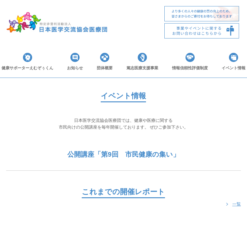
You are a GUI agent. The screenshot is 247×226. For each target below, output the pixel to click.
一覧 (236, 204)
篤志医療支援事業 (142, 68)
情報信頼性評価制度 (190, 68)
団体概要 (105, 68)
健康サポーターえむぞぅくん (27, 68)
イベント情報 (233, 68)
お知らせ (75, 68)
